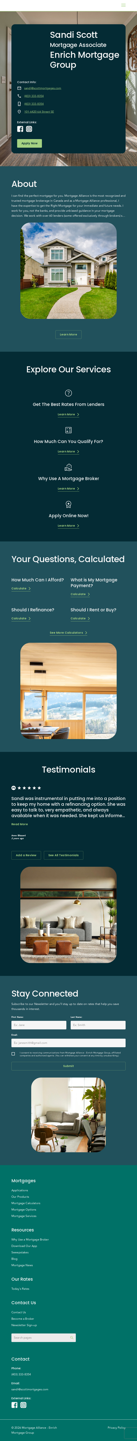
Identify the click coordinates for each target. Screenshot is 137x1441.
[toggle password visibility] (71, 1337)
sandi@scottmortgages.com (42, 88)
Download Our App (24, 1246)
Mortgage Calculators (25, 1203)
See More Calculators (68, 632)
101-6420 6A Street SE (39, 112)
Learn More (69, 334)
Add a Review (26, 855)
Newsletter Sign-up (24, 1325)
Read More (19, 824)
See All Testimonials (63, 855)
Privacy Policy (117, 1428)
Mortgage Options (23, 1210)
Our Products (20, 1197)
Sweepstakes (20, 1252)
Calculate (21, 588)
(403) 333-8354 (34, 96)
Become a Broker (22, 1319)
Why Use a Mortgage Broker (30, 1240)
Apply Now (29, 143)
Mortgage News (22, 1265)
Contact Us (18, 1312)
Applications (19, 1190)
